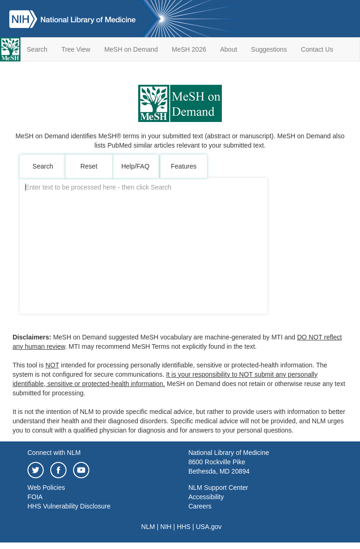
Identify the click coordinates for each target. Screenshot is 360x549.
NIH (166, 526)
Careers (200, 506)
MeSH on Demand (131, 49)
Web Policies (46, 487)
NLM (148, 526)
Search (37, 49)
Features (183, 166)
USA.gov (208, 526)
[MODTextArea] (143, 246)
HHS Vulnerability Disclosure (68, 506)
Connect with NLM (53, 452)
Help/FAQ (135, 166)
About (228, 49)
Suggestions (269, 49)
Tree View (75, 49)
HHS (184, 526)
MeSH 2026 (189, 49)
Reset (89, 166)
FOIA (35, 497)
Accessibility (206, 497)
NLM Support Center (218, 487)
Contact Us (317, 49)
